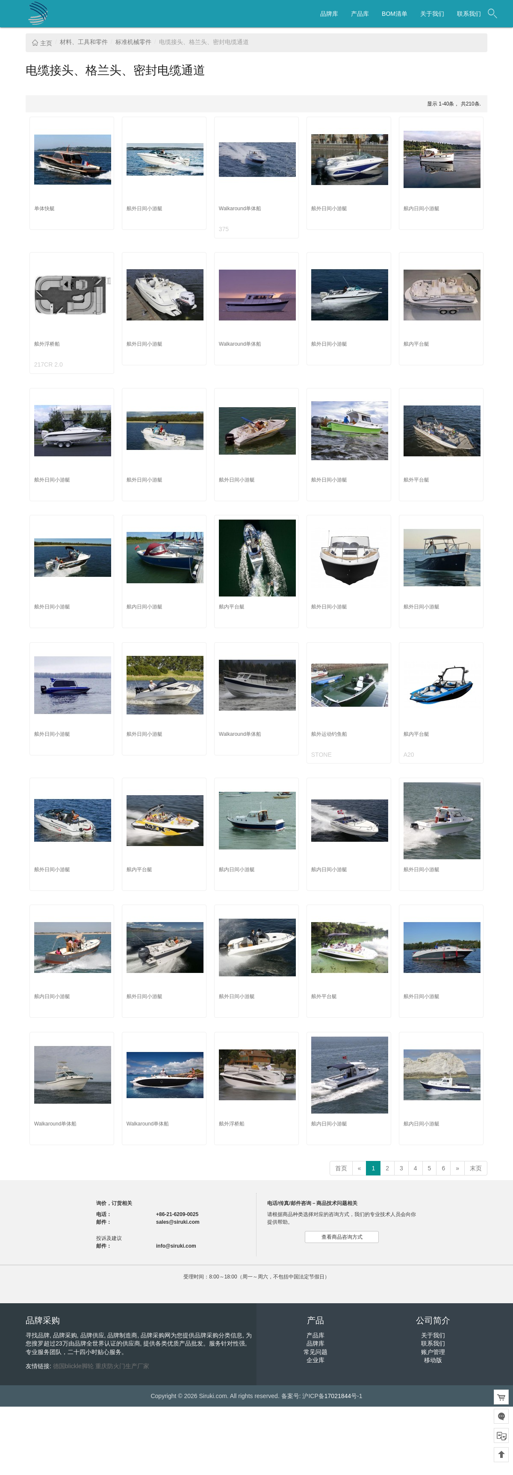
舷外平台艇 (416, 480)
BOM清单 (394, 13)
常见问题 (315, 1352)
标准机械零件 (133, 41)
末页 (476, 1168)
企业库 (315, 1360)
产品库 (360, 13)
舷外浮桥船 (47, 344)
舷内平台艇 (416, 344)
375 (224, 229)
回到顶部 (501, 1454)
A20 (409, 754)
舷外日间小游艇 (144, 209)
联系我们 (469, 13)
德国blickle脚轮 (73, 1366)
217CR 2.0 (48, 364)
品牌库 (329, 13)
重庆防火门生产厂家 (122, 1366)
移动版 (433, 1360)
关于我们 (432, 13)
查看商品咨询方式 (342, 1237)
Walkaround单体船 (240, 209)
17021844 (337, 1396)
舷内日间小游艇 (421, 209)
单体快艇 (44, 209)
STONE (321, 754)
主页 (42, 43)
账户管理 (433, 1352)
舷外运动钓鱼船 (329, 734)
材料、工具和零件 (84, 41)
